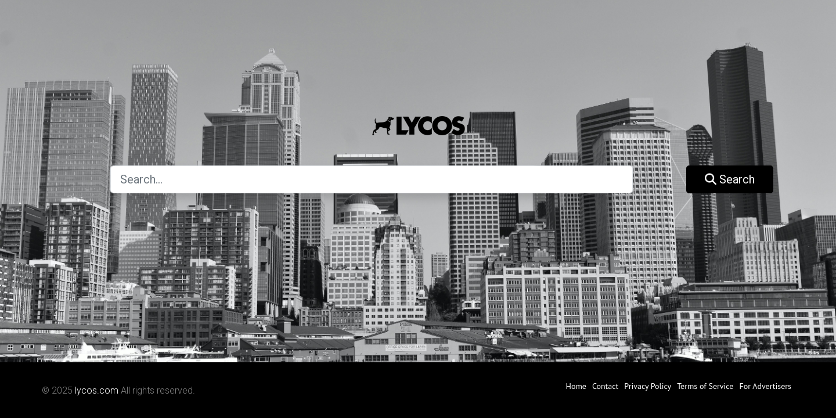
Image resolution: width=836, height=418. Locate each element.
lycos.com (96, 390)
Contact (605, 386)
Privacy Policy (647, 386)
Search (730, 179)
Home (576, 386)
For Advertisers (765, 386)
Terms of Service (705, 386)
